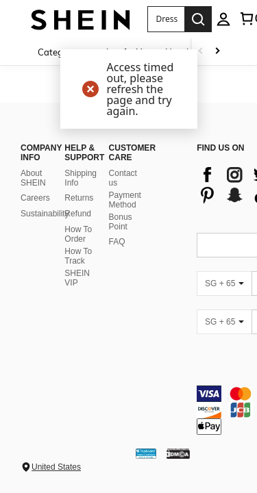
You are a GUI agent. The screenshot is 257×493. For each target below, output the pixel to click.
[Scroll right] (217, 51)
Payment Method (125, 216)
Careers (35, 214)
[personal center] (223, 19)
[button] (166, 19)
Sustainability (45, 230)
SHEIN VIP (77, 294)
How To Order (78, 250)
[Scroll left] (201, 51)
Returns (78, 214)
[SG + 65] (224, 300)
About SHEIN (33, 194)
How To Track (78, 272)
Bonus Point (120, 238)
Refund (77, 230)
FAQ (117, 258)
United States (56, 467)
